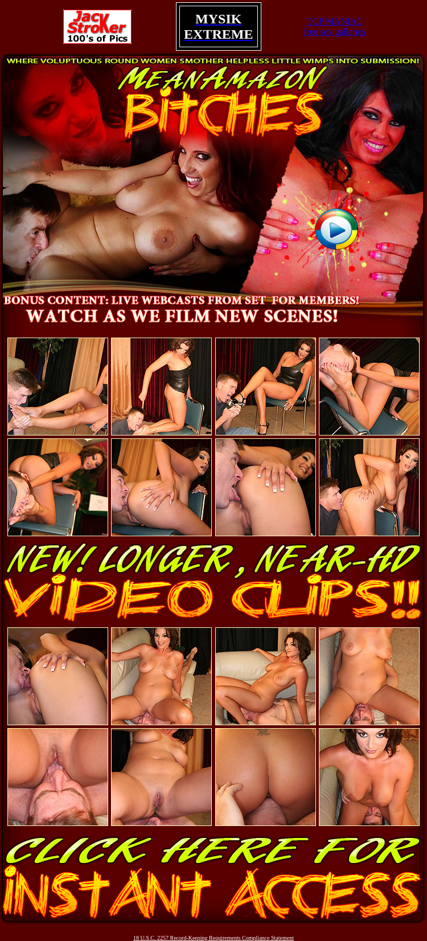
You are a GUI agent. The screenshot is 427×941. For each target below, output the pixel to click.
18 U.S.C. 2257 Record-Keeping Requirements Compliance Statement (213, 938)
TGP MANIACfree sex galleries (335, 26)
